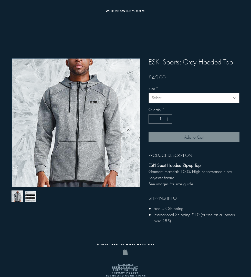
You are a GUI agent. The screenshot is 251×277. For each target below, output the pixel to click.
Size (153, 88)
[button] (125, 252)
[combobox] (194, 98)
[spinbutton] (160, 118)
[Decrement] (152, 118)
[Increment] (168, 118)
